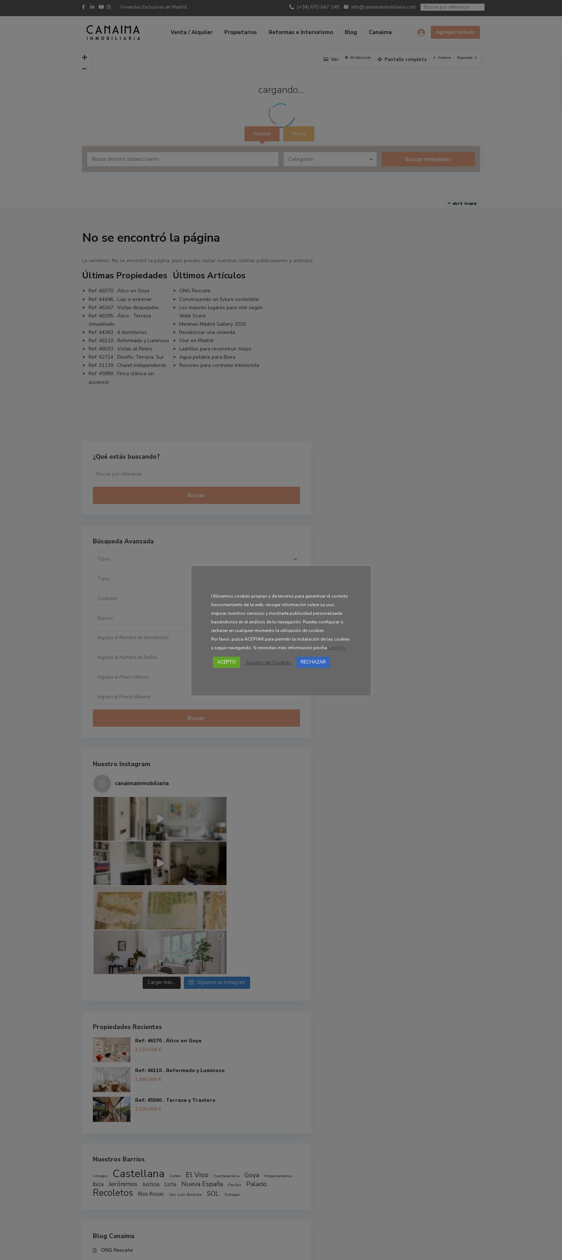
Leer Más (337, 648)
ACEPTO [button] (226, 662)
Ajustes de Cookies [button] (268, 662)
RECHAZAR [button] (313, 662)
